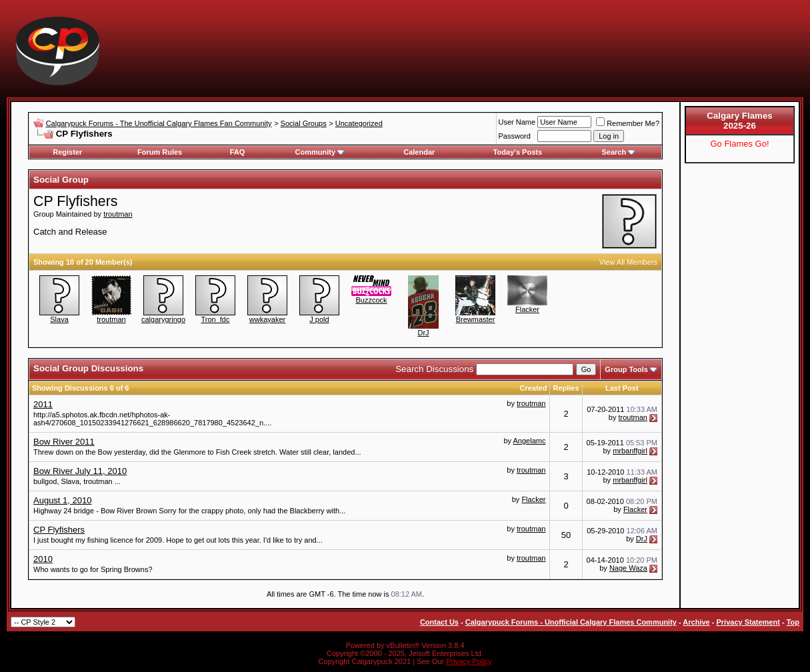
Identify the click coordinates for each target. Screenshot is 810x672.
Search (618, 152)
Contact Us (439, 622)
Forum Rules (159, 152)
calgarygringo (163, 319)
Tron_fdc (215, 319)
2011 (43, 404)
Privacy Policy (468, 661)
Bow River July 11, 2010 (80, 471)
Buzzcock (371, 300)
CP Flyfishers (59, 530)
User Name (517, 122)
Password (515, 136)
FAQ (237, 152)
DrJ (423, 333)
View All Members (628, 262)
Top (793, 622)
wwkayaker (267, 319)
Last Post (622, 388)
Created (533, 388)
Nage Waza (628, 568)
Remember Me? (627, 123)
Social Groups (304, 123)
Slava (59, 319)
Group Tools (626, 369)
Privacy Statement (747, 622)
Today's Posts (517, 152)
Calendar (419, 152)
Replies (566, 388)
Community (320, 152)
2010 (43, 559)
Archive (696, 622)
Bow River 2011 (64, 442)
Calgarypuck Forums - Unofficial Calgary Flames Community (571, 622)
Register (67, 152)
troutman (117, 214)
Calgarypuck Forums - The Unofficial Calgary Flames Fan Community (159, 123)
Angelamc (529, 441)
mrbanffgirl (630, 451)
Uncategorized (359, 123)
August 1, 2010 (62, 500)
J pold (319, 319)
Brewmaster (475, 319)
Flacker (527, 309)
